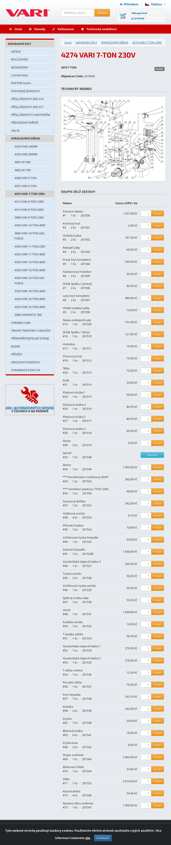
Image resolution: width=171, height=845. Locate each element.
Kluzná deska (71, 791)
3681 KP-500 (22, 162)
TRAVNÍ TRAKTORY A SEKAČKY (31, 331)
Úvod (15, 29)
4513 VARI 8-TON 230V (29, 202)
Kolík (66, 380)
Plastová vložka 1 (74, 392)
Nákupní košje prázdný (139, 15)
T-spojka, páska (73, 634)
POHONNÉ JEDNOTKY (25, 91)
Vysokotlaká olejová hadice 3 (82, 562)
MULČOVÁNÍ (19, 59)
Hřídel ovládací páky (76, 308)
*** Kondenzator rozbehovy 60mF (85, 477)
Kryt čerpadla (71, 695)
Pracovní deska (73, 211)
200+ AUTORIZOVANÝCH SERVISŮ (30, 408)
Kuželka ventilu (73, 622)
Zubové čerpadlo (74, 549)
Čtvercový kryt (72, 356)
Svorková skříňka (74, 501)
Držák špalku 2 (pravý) (77, 284)
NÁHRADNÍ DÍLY (19, 44)
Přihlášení (129, 4)
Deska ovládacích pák (77, 320)
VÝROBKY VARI (21, 323)
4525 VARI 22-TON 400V (29, 307)
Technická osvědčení (99, 29)
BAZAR (15, 346)
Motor (67, 465)
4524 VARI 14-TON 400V (29, 262)
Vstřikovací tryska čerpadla (80, 537)
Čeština (155, 4)
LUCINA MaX (19, 75)
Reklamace (63, 29)
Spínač (67, 453)
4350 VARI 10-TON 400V (29, 225)
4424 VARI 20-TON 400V (29, 299)
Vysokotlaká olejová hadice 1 (82, 646)
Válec (66, 779)
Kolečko (68, 707)
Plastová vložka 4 (74, 405)
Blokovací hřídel (73, 767)
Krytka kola (70, 743)
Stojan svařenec (73, 755)
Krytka (67, 719)
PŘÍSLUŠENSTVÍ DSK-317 (27, 107)
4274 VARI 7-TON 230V (29, 194)
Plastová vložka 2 (74, 417)
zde (87, 840)
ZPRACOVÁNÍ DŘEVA (25, 138)
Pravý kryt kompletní (77, 260)
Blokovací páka (73, 731)
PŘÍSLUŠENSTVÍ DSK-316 (27, 99)
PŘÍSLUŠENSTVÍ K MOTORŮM (30, 115)
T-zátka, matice (73, 670)
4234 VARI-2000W (25, 154)
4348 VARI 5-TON (25, 178)
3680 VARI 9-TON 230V (29, 217)
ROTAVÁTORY (19, 67)
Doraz (67, 441)
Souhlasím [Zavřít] (102, 840)
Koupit (157, 213)
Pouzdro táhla (72, 682)
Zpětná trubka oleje (76, 598)
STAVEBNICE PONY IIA (25, 370)
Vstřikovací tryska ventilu (79, 586)
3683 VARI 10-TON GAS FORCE (29, 235)
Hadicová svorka (74, 513)
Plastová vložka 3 (74, 429)
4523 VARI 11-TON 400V (29, 254)
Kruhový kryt (71, 223)
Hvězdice (69, 344)
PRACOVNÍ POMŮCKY (25, 362)
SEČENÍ (16, 52)
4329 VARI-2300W (25, 146)
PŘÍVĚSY (16, 354)
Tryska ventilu (72, 574)
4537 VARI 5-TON (25, 186)
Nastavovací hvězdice (77, 272)
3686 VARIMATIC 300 (28, 315)
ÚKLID (15, 131)
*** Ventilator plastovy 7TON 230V (86, 489)
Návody (36, 29)
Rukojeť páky (71, 248)
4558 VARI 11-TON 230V (29, 246)
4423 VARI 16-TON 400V (29, 270)
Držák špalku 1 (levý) (76, 332)
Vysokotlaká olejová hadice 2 (82, 658)
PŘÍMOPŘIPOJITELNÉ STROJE (30, 338)
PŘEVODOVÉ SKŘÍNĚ (24, 123)
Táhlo (66, 368)
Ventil (66, 610)
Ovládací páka (72, 235)
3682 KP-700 (22, 170)
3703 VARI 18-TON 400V (29, 291)
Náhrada (152, 454)
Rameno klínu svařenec (78, 803)
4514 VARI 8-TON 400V (29, 210)
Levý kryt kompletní (76, 296)
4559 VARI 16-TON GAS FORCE (29, 280)
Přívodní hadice (73, 525)
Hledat (102, 12)
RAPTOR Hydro (21, 83)
